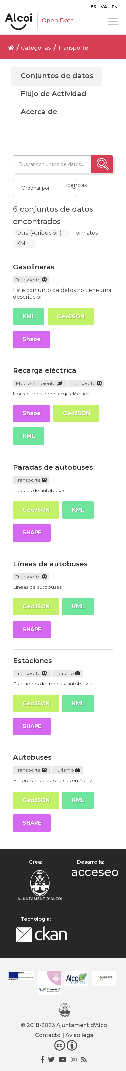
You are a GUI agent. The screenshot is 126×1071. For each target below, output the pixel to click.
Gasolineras (33, 267)
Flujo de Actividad (53, 93)
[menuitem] (93, 6)
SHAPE (32, 532)
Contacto (48, 1035)
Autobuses (32, 757)
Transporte (73, 48)
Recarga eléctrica (44, 370)
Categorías (36, 48)
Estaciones (32, 661)
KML (29, 316)
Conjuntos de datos (56, 75)
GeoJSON (70, 316)
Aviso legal (80, 1035)
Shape (32, 339)
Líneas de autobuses (50, 564)
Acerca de (38, 111)
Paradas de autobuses (53, 467)
